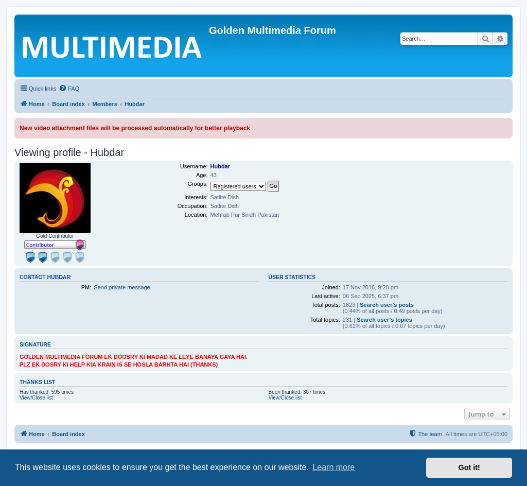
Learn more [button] (333, 467)
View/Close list (36, 398)
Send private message (122, 287)
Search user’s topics (384, 320)
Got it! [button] (469, 467)
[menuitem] (69, 88)
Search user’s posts (387, 305)
